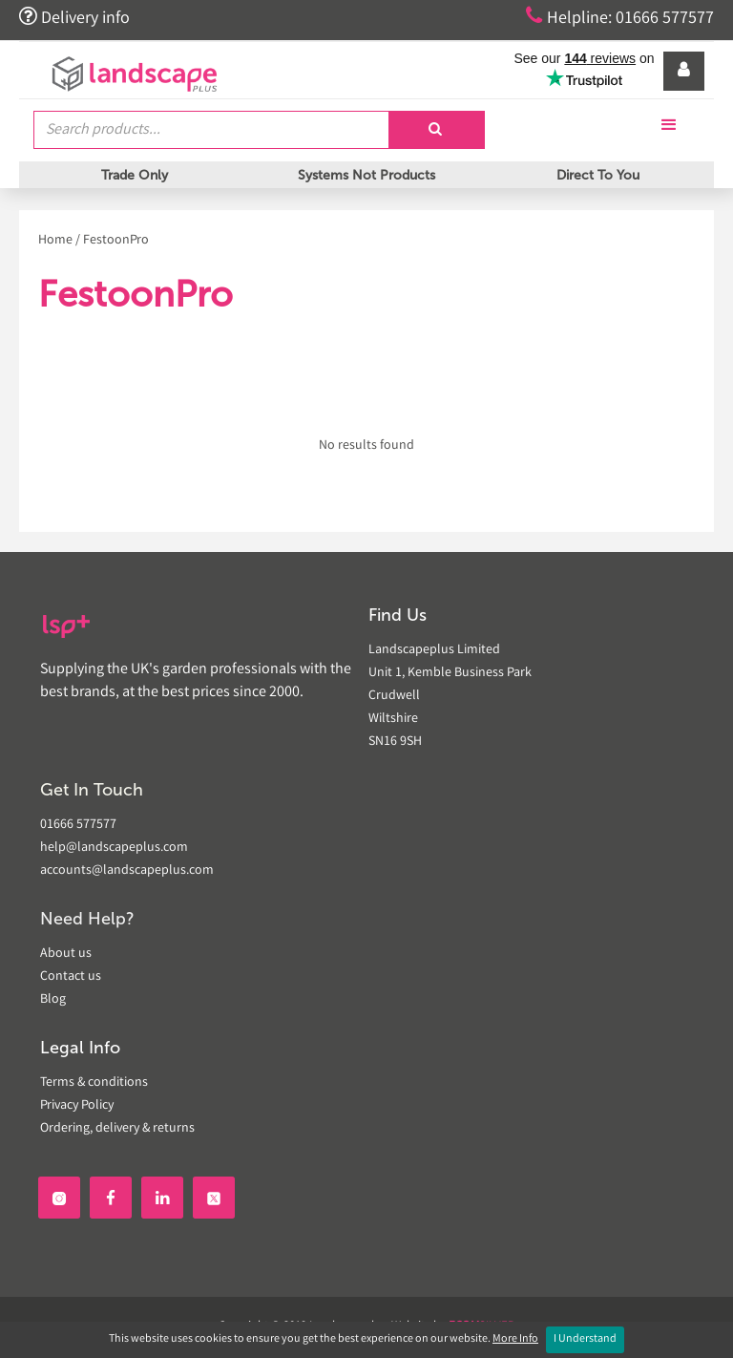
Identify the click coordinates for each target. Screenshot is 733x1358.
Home (55, 240)
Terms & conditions (94, 1083)
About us (66, 954)
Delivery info (74, 17)
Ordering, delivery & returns (117, 1128)
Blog (53, 999)
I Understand (585, 1339)
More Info (515, 1339)
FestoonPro (116, 240)
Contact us (70, 977)
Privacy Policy (77, 1105)
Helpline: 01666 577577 (620, 17)
